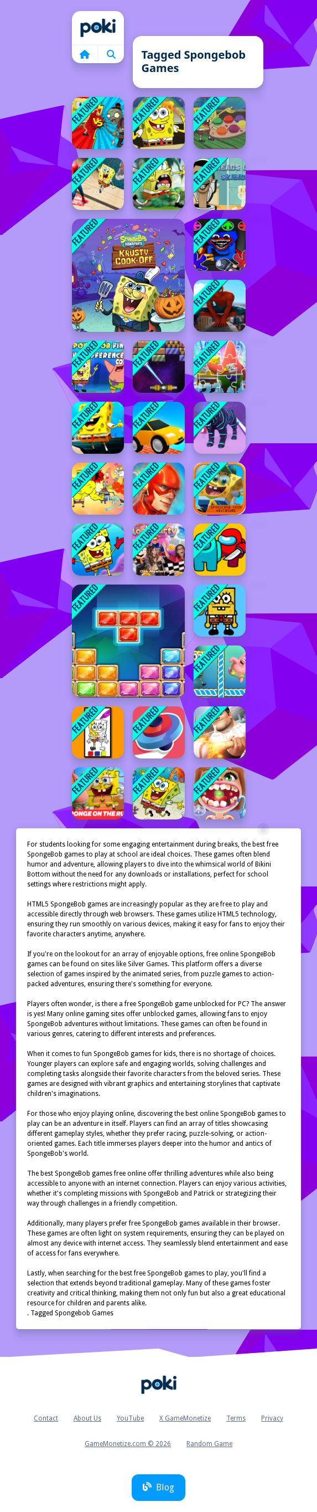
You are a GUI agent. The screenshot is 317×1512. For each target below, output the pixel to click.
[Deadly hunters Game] (220, 428)
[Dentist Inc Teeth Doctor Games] (220, 793)
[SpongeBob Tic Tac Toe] (220, 671)
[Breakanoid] (159, 367)
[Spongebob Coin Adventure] (220, 489)
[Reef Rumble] (98, 489)
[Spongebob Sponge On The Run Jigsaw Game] (220, 367)
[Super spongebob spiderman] (98, 184)
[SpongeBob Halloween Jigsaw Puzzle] (128, 275)
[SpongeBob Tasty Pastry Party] (220, 123)
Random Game (209, 1444)
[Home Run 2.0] (220, 732)
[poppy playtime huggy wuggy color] (220, 245)
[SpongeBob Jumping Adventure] (159, 793)
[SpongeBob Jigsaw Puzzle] (159, 123)
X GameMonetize (185, 1418)
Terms (236, 1418)
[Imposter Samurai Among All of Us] (220, 550)
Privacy (272, 1418)
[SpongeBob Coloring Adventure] (98, 732)
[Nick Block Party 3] (159, 550)
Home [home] (98, 27)
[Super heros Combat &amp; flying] (159, 489)
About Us (87, 1418)
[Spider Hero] (220, 306)
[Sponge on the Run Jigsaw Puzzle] (98, 793)
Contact (46, 1418)
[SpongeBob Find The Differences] (98, 367)
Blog (158, 1487)
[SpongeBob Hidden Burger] (220, 611)
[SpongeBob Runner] (98, 428)
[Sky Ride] (159, 428)
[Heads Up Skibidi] (220, 184)
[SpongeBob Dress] (98, 550)
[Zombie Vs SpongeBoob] (98, 123)
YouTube (130, 1418)
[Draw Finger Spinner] (159, 732)
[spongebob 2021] (159, 184)
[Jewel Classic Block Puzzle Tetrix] (128, 641)
